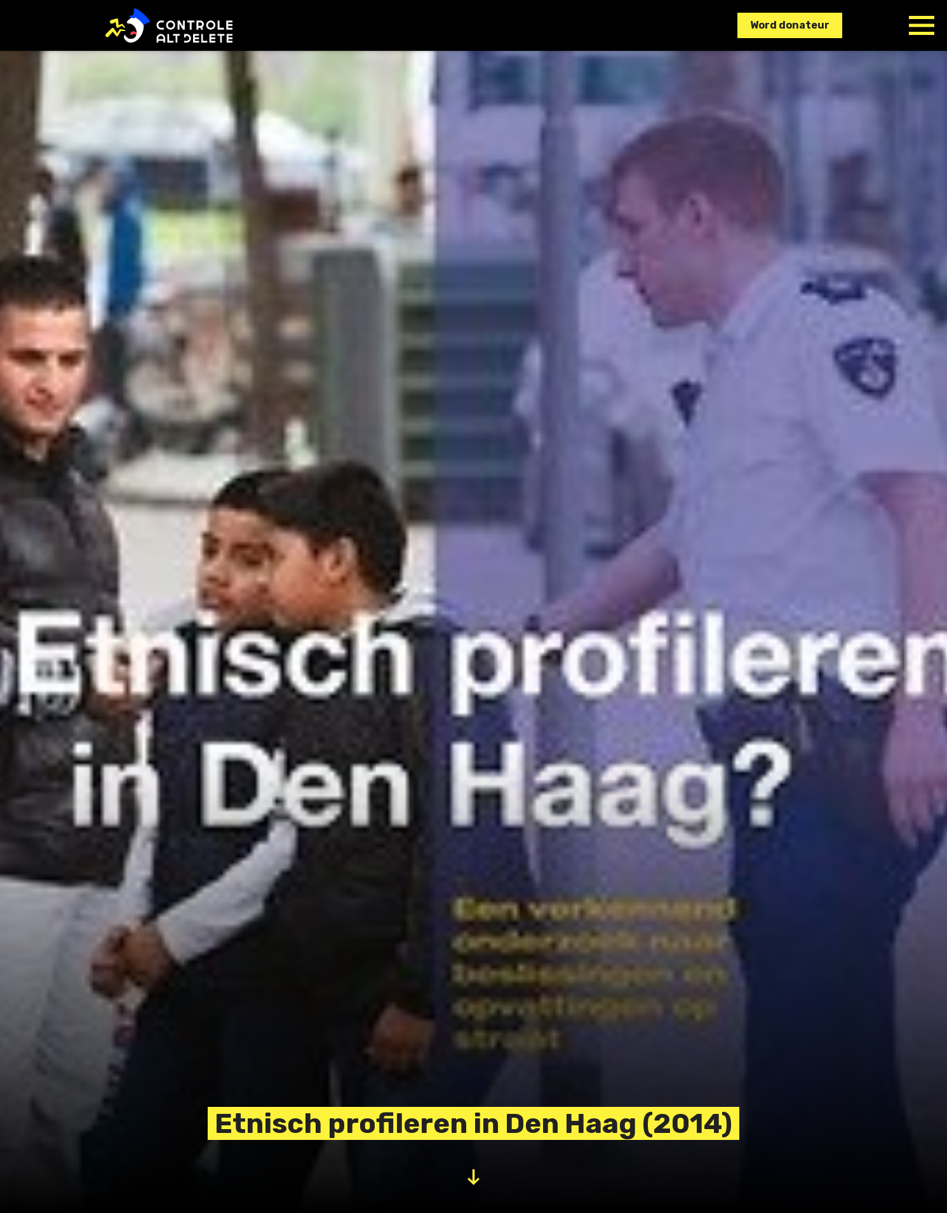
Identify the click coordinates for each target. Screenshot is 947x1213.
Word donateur (789, 25)
